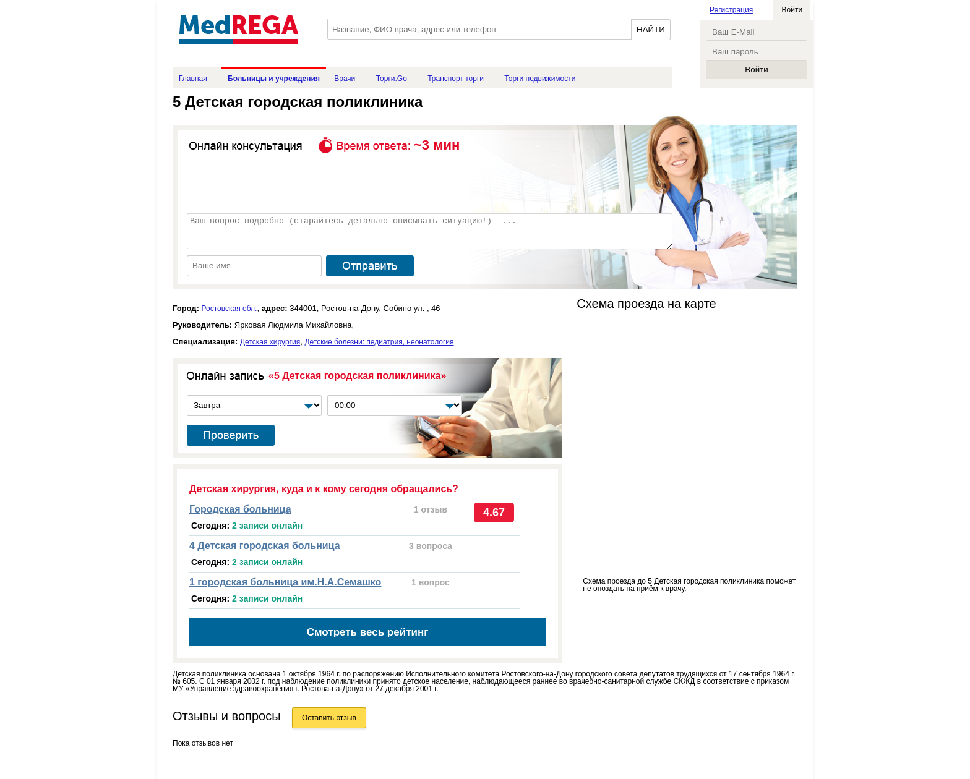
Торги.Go (391, 78)
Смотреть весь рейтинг (368, 632)
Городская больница (240, 509)
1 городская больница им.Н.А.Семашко (285, 582)
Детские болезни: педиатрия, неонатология (378, 342)
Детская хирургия (270, 342)
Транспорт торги (455, 78)
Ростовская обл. (229, 308)
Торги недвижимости (539, 78)
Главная (193, 78)
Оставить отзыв (329, 717)
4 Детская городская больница (264, 545)
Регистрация (731, 10)
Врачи (344, 78)
